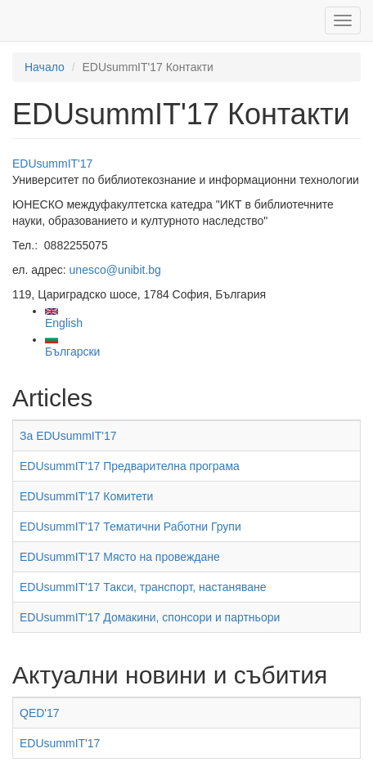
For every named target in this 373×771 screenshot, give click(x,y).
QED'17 (40, 712)
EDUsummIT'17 (52, 163)
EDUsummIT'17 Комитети (86, 496)
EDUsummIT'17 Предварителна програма (130, 466)
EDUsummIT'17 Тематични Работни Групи (130, 526)
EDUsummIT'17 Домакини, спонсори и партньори (150, 617)
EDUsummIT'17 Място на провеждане (120, 556)
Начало (45, 67)
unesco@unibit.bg (115, 269)
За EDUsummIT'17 (68, 435)
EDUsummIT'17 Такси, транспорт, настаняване (143, 587)
